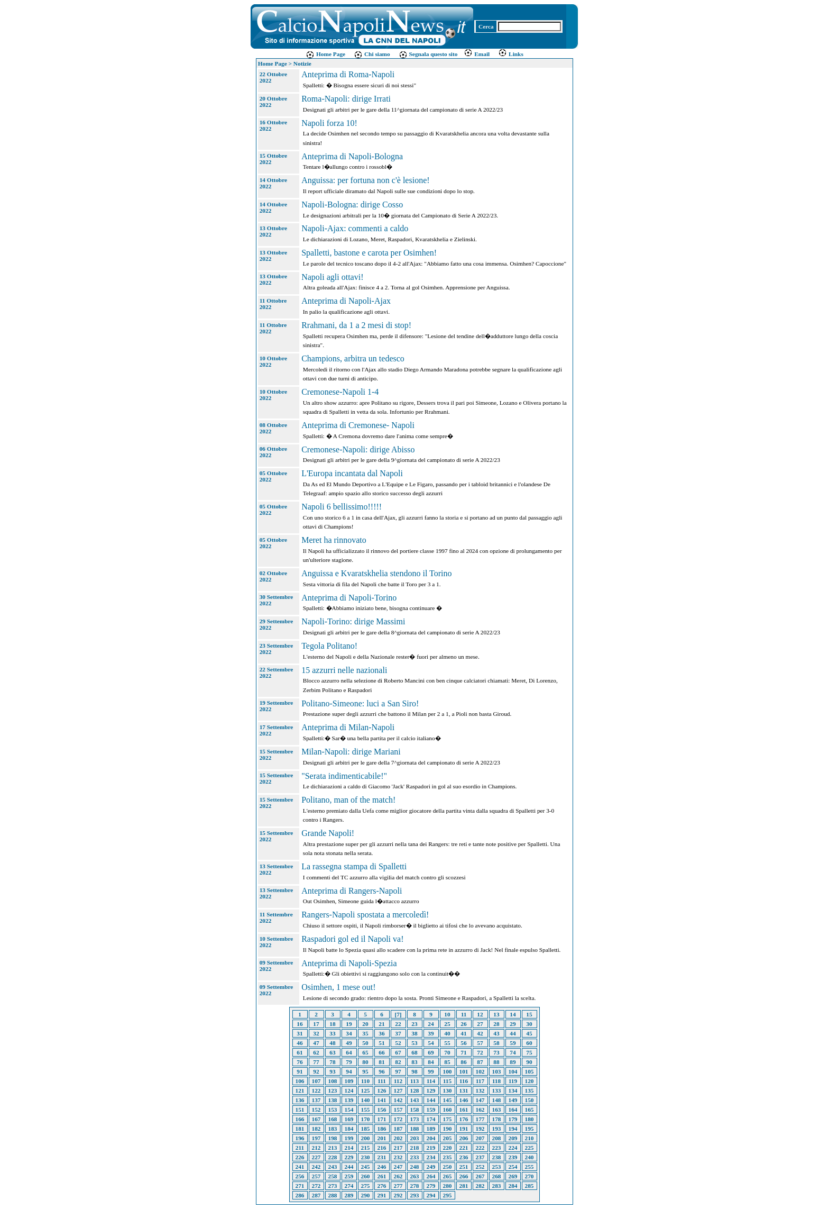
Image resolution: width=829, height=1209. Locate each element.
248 (414, 1166)
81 (381, 1062)
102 (480, 1071)
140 (365, 1100)
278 (414, 1186)
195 (529, 1128)
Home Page (325, 54)
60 (529, 1043)
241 (300, 1166)
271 (300, 1186)
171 (381, 1119)
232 (398, 1157)
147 (480, 1100)
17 (316, 1024)
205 (447, 1138)
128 (414, 1090)
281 (463, 1186)
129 (431, 1090)
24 (431, 1024)
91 (299, 1071)
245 (365, 1166)
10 (447, 1014)
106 (300, 1081)
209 (513, 1138)
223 (496, 1147)
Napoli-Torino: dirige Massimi (353, 621)
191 (463, 1128)
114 (431, 1081)
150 (529, 1100)
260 (365, 1176)
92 (316, 1071)
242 (316, 1166)
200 (365, 1138)
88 (496, 1062)
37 (398, 1033)
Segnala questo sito (428, 54)
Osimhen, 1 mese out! (338, 987)
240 (529, 1157)
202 (398, 1138)
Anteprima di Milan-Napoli (347, 727)
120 (529, 1081)
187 (398, 1128)
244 (349, 1166)
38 (414, 1033)
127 (398, 1090)
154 (349, 1109)
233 (414, 1157)
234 (431, 1157)
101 (463, 1071)
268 (496, 1176)
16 (299, 1024)
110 (365, 1081)
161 (463, 1109)
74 (512, 1052)
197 (316, 1138)
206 (463, 1138)
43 (496, 1033)
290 (365, 1195)
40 (447, 1033)
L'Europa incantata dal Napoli (352, 473)
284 (513, 1186)
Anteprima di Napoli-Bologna (352, 156)
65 (365, 1052)
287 (316, 1195)
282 (480, 1186)
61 (299, 1052)
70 (447, 1052)
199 (349, 1138)
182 (316, 1128)
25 (447, 1024)
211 (300, 1147)
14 (512, 1014)
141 (381, 1100)
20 (365, 1024)
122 (316, 1090)
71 (463, 1052)
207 (480, 1138)
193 (496, 1128)
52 (398, 1043)
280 (447, 1186)
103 (496, 1071)
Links (510, 54)
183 (332, 1128)
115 (447, 1081)
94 (349, 1071)
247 (398, 1166)
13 (496, 1014)
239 (513, 1157)
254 (513, 1166)
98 (414, 1071)
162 (480, 1109)
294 (431, 1195)
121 (300, 1090)
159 (431, 1109)
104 (513, 1071)
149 (513, 1100)
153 (332, 1109)
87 (480, 1062)
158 (414, 1109)
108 (332, 1081)
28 (496, 1024)
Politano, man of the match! (348, 799)
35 (365, 1033)
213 (332, 1147)
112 (398, 1081)
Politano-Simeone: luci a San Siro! (360, 703)
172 (398, 1119)
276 (381, 1186)
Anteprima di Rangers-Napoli (351, 890)
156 (381, 1109)
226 (300, 1157)
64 (349, 1052)
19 (349, 1024)
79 (349, 1062)
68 (414, 1052)
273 (332, 1186)
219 (431, 1147)
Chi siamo (372, 54)
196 (300, 1138)
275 (365, 1186)
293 (414, 1195)
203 (414, 1138)
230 (365, 1157)
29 (512, 1024)
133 (496, 1090)
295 (447, 1195)
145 (447, 1100)
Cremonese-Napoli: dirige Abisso (357, 449)
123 (332, 1090)
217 (398, 1147)
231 (381, 1157)
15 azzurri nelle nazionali (344, 670)
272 (316, 1186)
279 (431, 1186)
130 (447, 1090)
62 (316, 1052)
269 (513, 1176)
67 (398, 1052)
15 (529, 1014)
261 (381, 1176)
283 (496, 1186)
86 (463, 1062)
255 (529, 1166)
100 (447, 1071)
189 (431, 1128)
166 (300, 1119)
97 (398, 1071)
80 (365, 1062)
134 (513, 1090)
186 (381, 1128)
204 (431, 1138)
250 (447, 1166)
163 (496, 1109)
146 (463, 1100)
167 (316, 1119)
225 (529, 1147)
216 (381, 1147)
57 (480, 1043)
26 (463, 1024)
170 (365, 1119)
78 (332, 1062)
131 (463, 1090)
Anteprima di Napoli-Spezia (349, 963)
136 (300, 1100)
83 (414, 1062)
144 (431, 1100)
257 (316, 1176)
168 (332, 1119)
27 (480, 1024)
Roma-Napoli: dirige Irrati (346, 98)
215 (365, 1147)
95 (365, 1071)
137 (316, 1100)
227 (316, 1157)
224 (513, 1147)
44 (512, 1033)
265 (447, 1176)
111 (381, 1081)
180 (529, 1119)
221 (463, 1147)
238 (496, 1157)
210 (529, 1138)
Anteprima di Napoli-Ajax (346, 300)
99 (431, 1071)
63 (332, 1052)
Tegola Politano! (329, 645)
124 (349, 1090)
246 (381, 1166)
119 (513, 1081)
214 (349, 1147)
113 (414, 1081)
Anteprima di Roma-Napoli (347, 74)
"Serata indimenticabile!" (344, 775)
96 (381, 1071)
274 (349, 1186)
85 (447, 1062)
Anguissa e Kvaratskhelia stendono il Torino (376, 573)
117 (480, 1081)
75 (529, 1052)
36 (381, 1033)
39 (431, 1033)
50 (365, 1043)
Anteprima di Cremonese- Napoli (357, 425)
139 (349, 1100)
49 (349, 1043)
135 (529, 1090)
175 (447, 1119)
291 (381, 1195)
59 (512, 1043)
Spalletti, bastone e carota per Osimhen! (369, 252)
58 (496, 1043)
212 (316, 1147)
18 (332, 1024)
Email (477, 54)
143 (414, 1100)
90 (529, 1062)
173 (414, 1119)
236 (463, 1157)
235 (447, 1157)
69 (431, 1052)
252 (480, 1166)
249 (431, 1166)
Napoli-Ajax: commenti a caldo (354, 228)
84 (431, 1062)
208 (496, 1138)
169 (349, 1119)
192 (480, 1128)
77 (316, 1062)
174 (431, 1119)
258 (332, 1176)
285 (529, 1186)
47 (316, 1043)
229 (349, 1157)
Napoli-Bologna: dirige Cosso (352, 204)
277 (398, 1186)
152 (316, 1109)
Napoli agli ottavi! (332, 276)
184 (349, 1128)
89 (512, 1062)
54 (431, 1043)
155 (365, 1109)
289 (349, 1195)
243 (332, 1166)
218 (414, 1147)
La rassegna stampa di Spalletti (354, 866)
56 (463, 1043)
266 (463, 1176)
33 (332, 1033)
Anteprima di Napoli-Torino (349, 597)
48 (332, 1043)
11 (464, 1014)
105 (529, 1071)
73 (496, 1052)
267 (480, 1176)
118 (496, 1081)
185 (365, 1128)
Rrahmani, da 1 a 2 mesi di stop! (356, 325)
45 (529, 1033)
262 (398, 1176)
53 (414, 1043)
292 (398, 1195)
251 (463, 1166)
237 (480, 1157)
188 (414, 1128)
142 (398, 1100)
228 (332, 1157)
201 (381, 1138)
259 (349, 1176)
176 (463, 1119)
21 (381, 1024)
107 (316, 1081)
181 (300, 1128)
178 (496, 1119)
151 (300, 1109)
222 (480, 1147)
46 (299, 1043)
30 (529, 1024)
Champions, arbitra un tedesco (352, 358)
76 (299, 1062)
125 (365, 1090)
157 (398, 1109)
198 (332, 1138)
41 (463, 1033)
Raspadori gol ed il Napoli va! (352, 938)
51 (381, 1043)
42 (480, 1033)
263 (414, 1176)
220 (447, 1147)
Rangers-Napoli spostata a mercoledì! (365, 914)
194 (513, 1128)
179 (513, 1119)
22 (398, 1024)
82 (398, 1062)
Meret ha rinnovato (333, 539)
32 (316, 1033)
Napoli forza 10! (329, 123)
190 (447, 1128)
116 (463, 1081)
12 (480, 1014)
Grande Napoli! (327, 833)
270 (529, 1176)
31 (299, 1033)
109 (349, 1081)
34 (349, 1033)
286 (300, 1195)
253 (496, 1166)
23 (414, 1024)
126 (381, 1090)
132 (480, 1090)
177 (480, 1119)
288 (332, 1195)
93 (332, 1071)
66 (381, 1052)
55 (447, 1043)
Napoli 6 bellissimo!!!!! (341, 506)
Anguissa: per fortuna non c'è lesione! (365, 180)
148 (496, 1100)
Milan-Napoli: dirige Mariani (351, 751)
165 (529, 1109)
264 (431, 1176)
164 (513, 1109)
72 (480, 1052)
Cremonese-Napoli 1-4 (340, 391)
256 (300, 1176)
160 (447, 1109)
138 (332, 1100)
